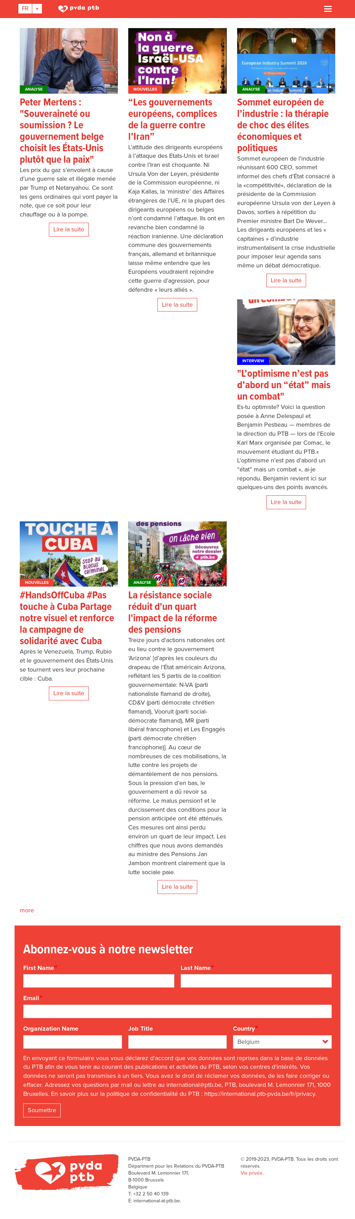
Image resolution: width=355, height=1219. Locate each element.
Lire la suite (68, 229)
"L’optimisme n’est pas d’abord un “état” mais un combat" (283, 385)
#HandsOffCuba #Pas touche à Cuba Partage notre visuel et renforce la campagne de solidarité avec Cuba (67, 618)
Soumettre (42, 1110)
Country (244, 1028)
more (27, 910)
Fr (25, 8)
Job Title (140, 1028)
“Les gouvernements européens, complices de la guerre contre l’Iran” (172, 120)
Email (31, 998)
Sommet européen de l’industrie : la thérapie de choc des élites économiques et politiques (283, 125)
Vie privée (251, 1173)
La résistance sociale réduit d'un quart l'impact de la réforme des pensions (172, 613)
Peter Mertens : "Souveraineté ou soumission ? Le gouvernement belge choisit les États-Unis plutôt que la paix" (62, 131)
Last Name (196, 968)
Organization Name (50, 1028)
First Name (38, 968)
